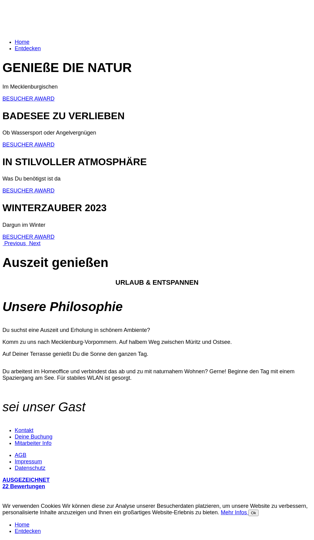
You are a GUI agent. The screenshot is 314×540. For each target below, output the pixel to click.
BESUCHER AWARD (28, 99)
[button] (14, 243)
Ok (253, 513)
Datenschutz (30, 468)
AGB (20, 455)
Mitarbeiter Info (33, 443)
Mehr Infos (234, 512)
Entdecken (28, 48)
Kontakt (24, 430)
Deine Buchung (33, 437)
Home (22, 42)
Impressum (28, 461)
